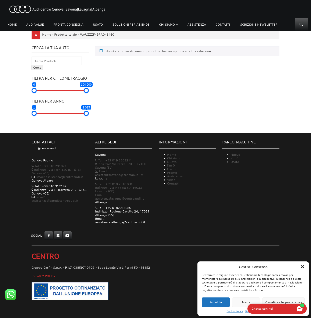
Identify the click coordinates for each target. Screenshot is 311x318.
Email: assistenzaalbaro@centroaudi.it (55, 198)
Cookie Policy (235, 311)
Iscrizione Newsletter (258, 24)
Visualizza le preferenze (283, 302)
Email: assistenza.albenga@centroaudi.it (120, 220)
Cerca (37, 67)
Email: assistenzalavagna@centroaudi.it (119, 196)
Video (171, 180)
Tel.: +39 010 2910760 (113, 184)
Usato (98, 24)
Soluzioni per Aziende (131, 24)
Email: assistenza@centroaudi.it (59, 177)
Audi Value (35, 24)
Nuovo (172, 162)
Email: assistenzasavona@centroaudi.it (119, 172)
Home (12, 24)
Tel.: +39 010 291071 (49, 166)
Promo (172, 172)
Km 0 (171, 165)
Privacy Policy (44, 276)
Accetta (216, 302)
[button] (302, 267)
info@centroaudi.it (46, 148)
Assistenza (196, 24)
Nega (246, 302)
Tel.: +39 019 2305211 (113, 160)
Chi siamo (167, 24)
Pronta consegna (68, 24)
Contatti (223, 24)
